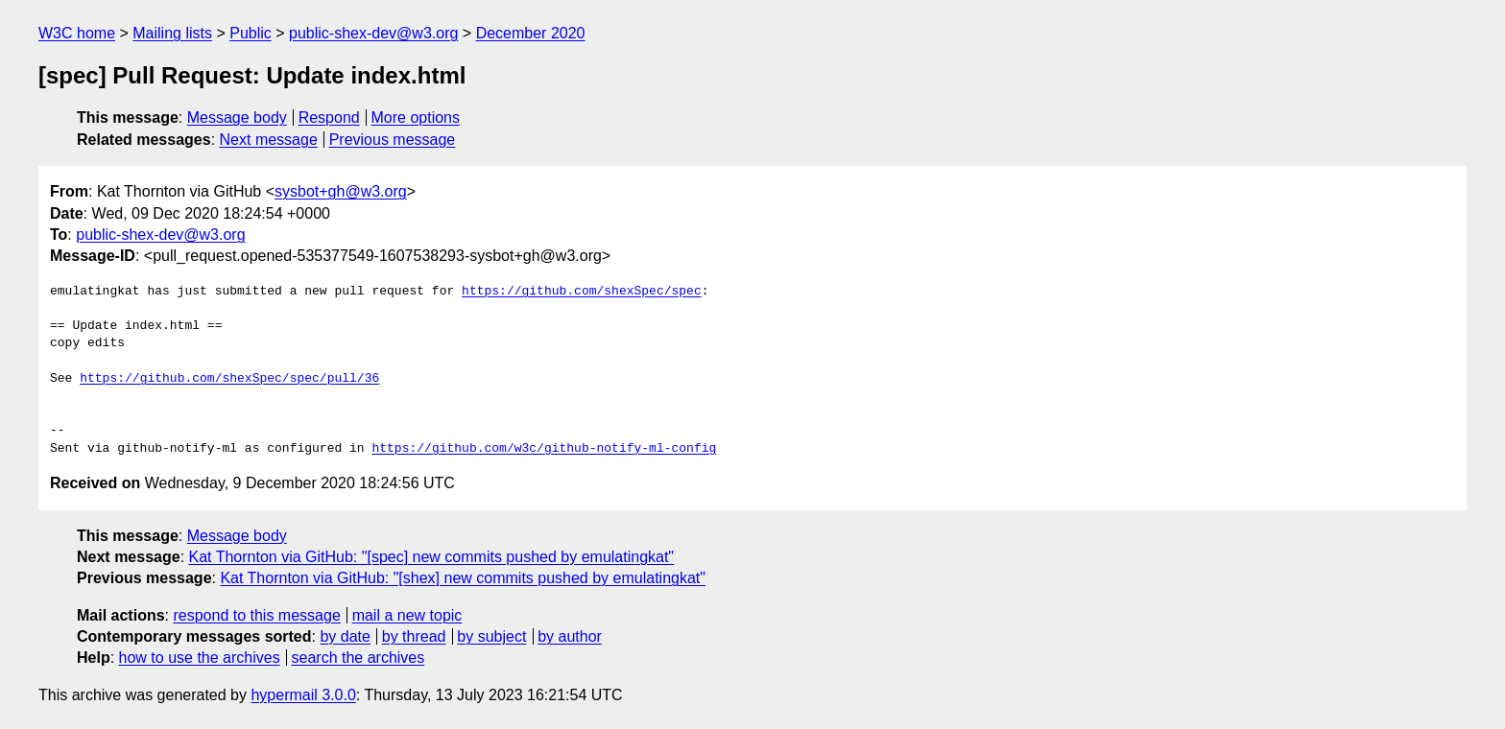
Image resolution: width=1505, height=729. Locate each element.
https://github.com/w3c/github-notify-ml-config (543, 449)
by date (345, 636)
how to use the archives (199, 657)
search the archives (358, 657)
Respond (329, 117)
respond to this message (256, 615)
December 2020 (530, 33)
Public (250, 33)
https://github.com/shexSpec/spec (582, 291)
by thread (414, 636)
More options (416, 117)
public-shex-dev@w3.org (373, 33)
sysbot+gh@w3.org (341, 191)
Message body (237, 117)
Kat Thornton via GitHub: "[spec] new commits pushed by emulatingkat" (432, 557)
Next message (269, 139)
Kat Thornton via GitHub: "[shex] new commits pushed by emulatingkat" (462, 578)
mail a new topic (407, 615)
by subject (491, 636)
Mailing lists (172, 33)
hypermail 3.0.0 (303, 695)
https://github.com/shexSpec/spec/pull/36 (229, 379)
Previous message (392, 139)
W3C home (76, 33)
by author (570, 636)
